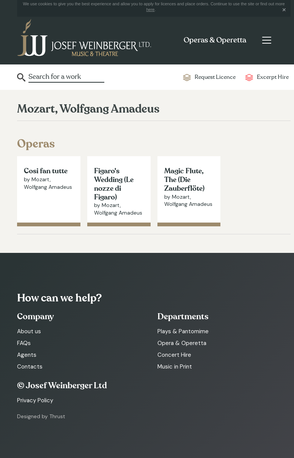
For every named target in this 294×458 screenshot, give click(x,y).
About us (29, 331)
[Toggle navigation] (266, 40)
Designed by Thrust (41, 416)
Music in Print (174, 366)
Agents (26, 355)
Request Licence (215, 77)
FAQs (24, 343)
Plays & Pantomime (183, 331)
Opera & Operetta (181, 343)
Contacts (29, 366)
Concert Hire (174, 355)
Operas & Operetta (215, 40)
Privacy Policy (35, 400)
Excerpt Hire (273, 77)
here (150, 9)
